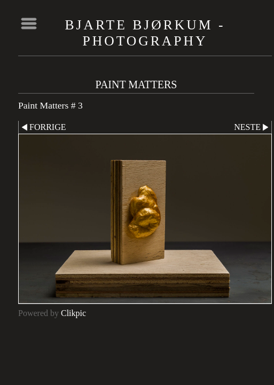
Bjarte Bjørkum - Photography (145, 33)
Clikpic (73, 313)
